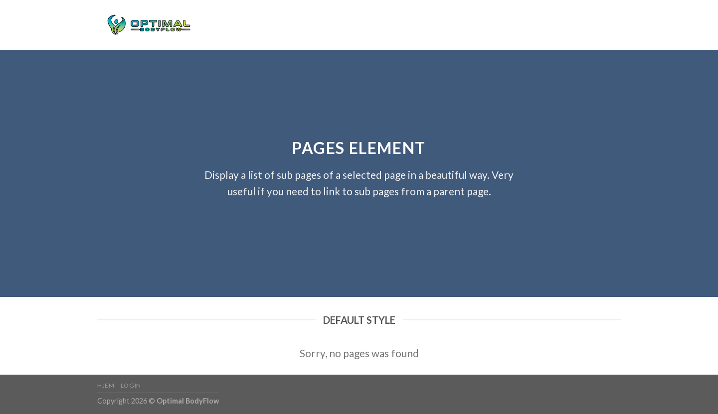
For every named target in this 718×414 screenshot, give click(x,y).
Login (247, 25)
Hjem (221, 25)
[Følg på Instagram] (601, 24)
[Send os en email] (614, 24)
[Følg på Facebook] (588, 24)
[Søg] (566, 24)
